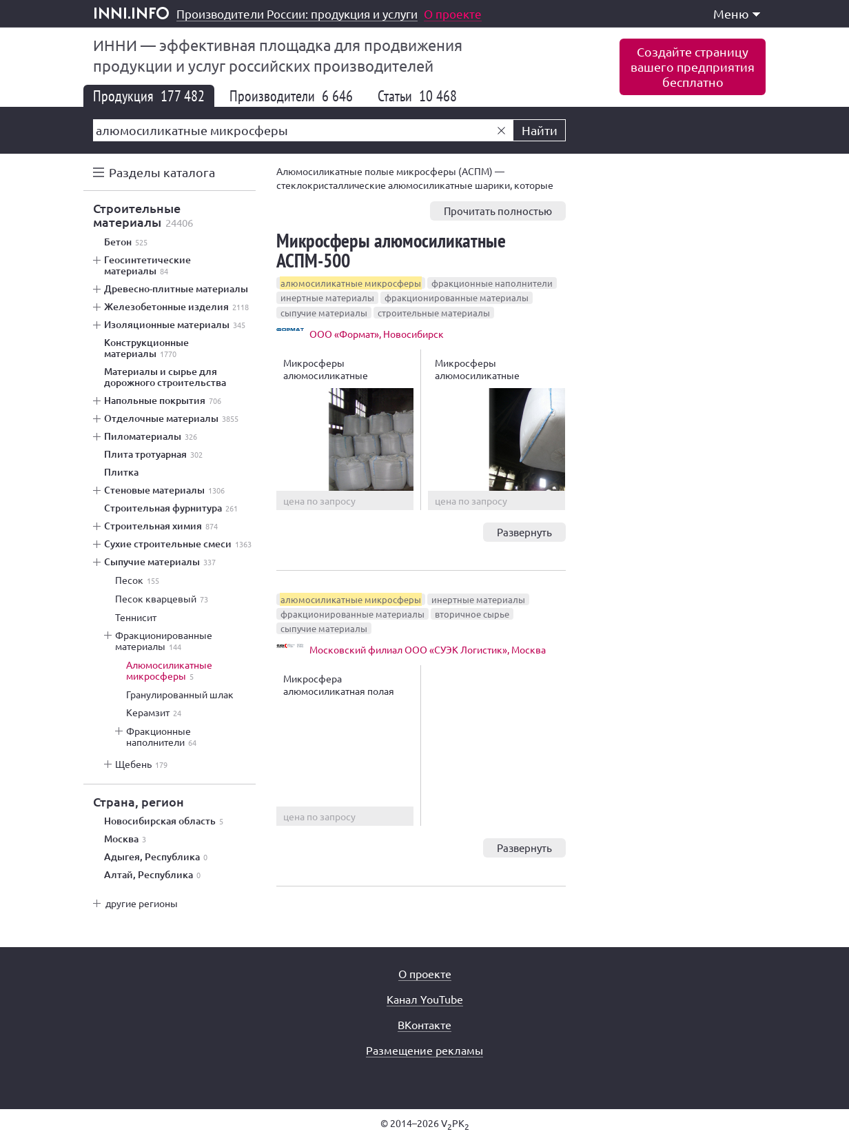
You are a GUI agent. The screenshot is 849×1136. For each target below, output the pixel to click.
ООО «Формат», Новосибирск (376, 333)
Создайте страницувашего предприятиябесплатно (693, 66)
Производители (291, 95)
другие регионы (141, 903)
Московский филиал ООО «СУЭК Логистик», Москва (427, 649)
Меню (736, 13)
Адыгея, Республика (155, 856)
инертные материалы (327, 297)
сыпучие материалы (323, 312)
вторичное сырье (472, 614)
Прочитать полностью (498, 210)
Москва (125, 838)
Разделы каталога (162, 172)
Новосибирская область (163, 820)
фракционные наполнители (492, 283)
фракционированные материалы (457, 297)
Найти (540, 130)
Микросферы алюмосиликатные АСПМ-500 (391, 250)
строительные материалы (434, 312)
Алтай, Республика (152, 874)
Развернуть (524, 531)
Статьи (417, 95)
